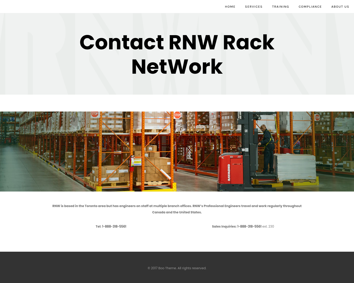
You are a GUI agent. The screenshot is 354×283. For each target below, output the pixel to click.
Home (230, 7)
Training (280, 7)
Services (254, 7)
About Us (340, 7)
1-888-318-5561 (114, 226)
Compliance (310, 7)
